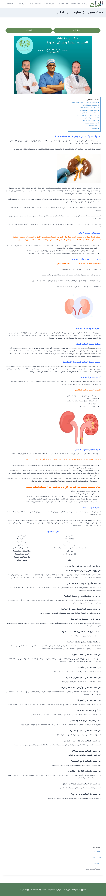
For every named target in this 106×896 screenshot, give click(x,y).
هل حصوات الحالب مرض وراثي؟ (86, 795)
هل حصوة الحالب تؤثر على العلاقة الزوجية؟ (81, 688)
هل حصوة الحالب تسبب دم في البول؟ (83, 678)
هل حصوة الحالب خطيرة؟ (89, 701)
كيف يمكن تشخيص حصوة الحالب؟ (84, 721)
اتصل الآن (77, 31)
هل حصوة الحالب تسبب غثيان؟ (86, 751)
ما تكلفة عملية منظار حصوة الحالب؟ (84, 642)
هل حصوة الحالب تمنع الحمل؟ (86, 655)
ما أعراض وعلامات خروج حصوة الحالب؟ (82, 597)
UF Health (97, 852)
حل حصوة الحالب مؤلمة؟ (89, 668)
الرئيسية (85, 4)
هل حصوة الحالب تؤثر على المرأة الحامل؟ (82, 741)
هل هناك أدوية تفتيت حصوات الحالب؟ (83, 584)
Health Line (97, 858)
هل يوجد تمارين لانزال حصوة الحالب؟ (83, 571)
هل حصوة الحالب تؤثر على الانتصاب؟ (84, 772)
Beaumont (97, 864)
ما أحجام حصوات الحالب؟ (89, 711)
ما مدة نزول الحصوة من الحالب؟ (86, 619)
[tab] (53, 571)
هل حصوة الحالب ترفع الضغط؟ (86, 761)
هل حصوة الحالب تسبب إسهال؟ (85, 731)
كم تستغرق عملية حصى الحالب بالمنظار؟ (81, 632)
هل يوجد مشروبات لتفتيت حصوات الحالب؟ (81, 609)
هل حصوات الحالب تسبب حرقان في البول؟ (81, 784)
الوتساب (29, 31)
